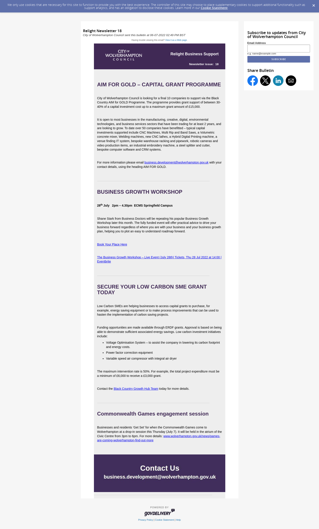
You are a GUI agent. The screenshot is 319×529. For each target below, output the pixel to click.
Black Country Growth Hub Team (136, 388)
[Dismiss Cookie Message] (313, 4)
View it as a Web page (176, 40)
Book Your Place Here (112, 244)
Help (178, 520)
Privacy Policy (145, 520)
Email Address (256, 43)
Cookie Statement (214, 8)
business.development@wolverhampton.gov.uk (177, 162)
